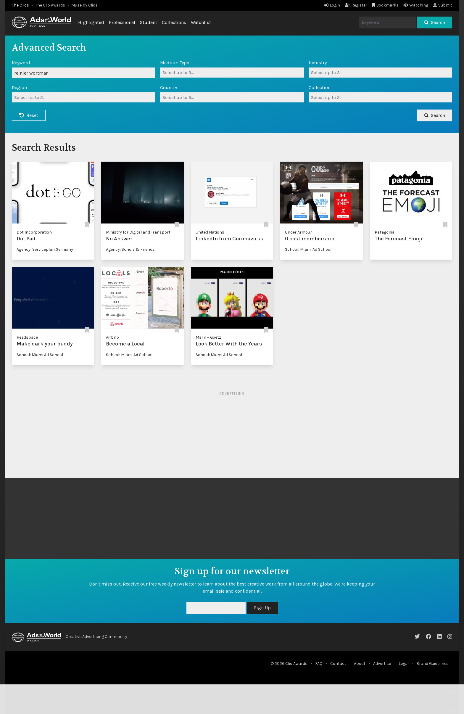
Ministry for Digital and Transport (138, 232)
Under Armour (298, 232)
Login (332, 5)
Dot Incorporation (34, 232)
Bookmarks (385, 5)
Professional (122, 22)
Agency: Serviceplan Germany (45, 249)
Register (356, 5)
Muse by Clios (84, 5)
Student (148, 22)
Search (434, 22)
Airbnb (112, 337)
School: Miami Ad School (308, 249)
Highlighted (91, 22)
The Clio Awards (50, 5)
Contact (338, 663)
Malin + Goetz (208, 337)
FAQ (319, 663)
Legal (404, 663)
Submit (442, 5)
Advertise (382, 663)
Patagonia (384, 232)
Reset (28, 115)
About (359, 663)
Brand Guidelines (432, 663)
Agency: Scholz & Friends (130, 249)
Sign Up (262, 607)
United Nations (210, 232)
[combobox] (231, 72)
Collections (174, 22)
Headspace (27, 337)
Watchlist (201, 22)
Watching (415, 5)
